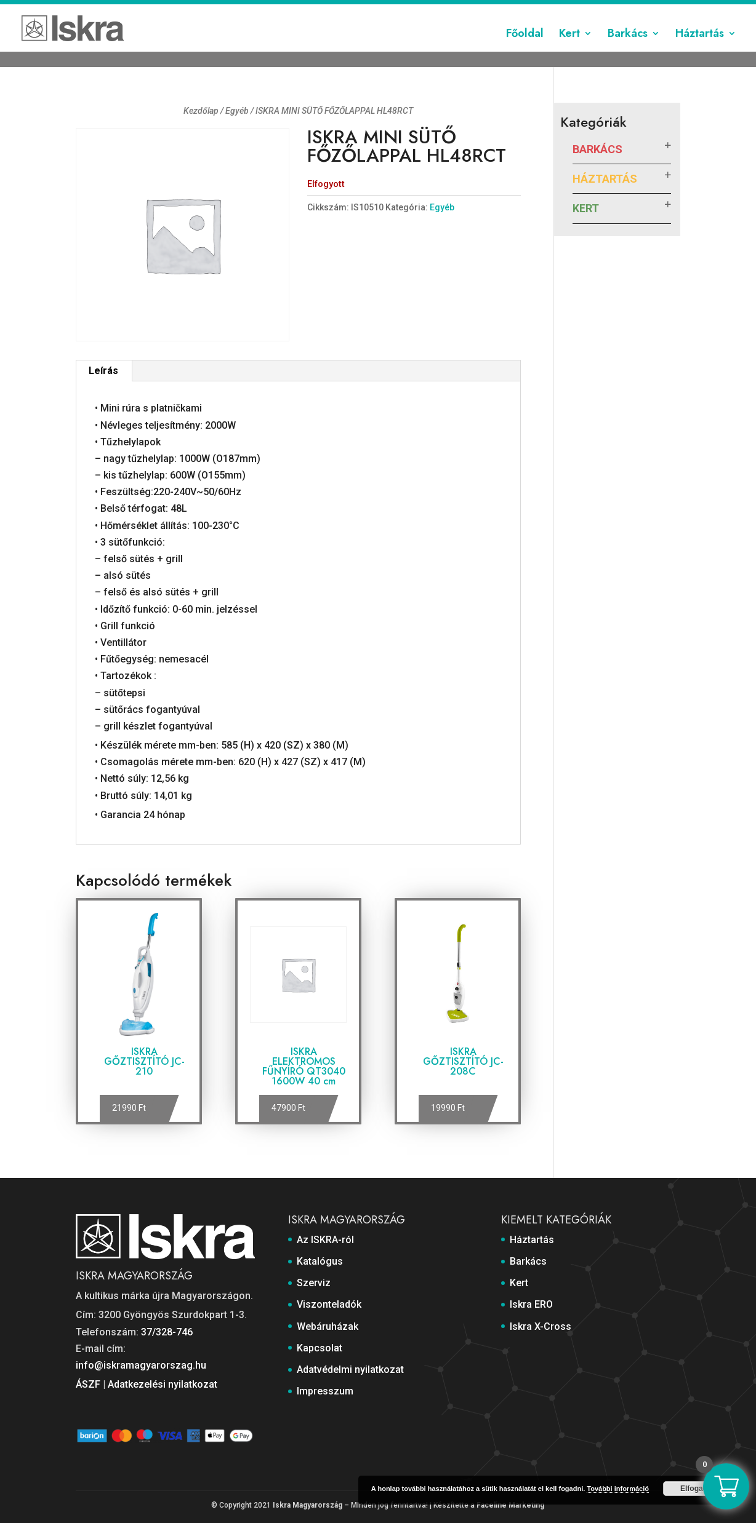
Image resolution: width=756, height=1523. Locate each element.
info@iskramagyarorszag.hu (141, 1365)
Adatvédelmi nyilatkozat (573, 10)
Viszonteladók (372, 10)
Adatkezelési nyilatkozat (162, 1384)
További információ (618, 1488)
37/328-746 (167, 1332)
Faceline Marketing (510, 1505)
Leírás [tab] (103, 370)
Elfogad (693, 1488)
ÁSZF (88, 1384)
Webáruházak (438, 10)
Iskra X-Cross (540, 1326)
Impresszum (655, 10)
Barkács (628, 51)
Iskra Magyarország (307, 1505)
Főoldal (525, 51)
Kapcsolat (495, 10)
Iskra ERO (531, 1304)
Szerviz (317, 10)
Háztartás (699, 51)
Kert (569, 51)
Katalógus (271, 10)
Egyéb (237, 111)
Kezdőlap (201, 111)
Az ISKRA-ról (216, 10)
